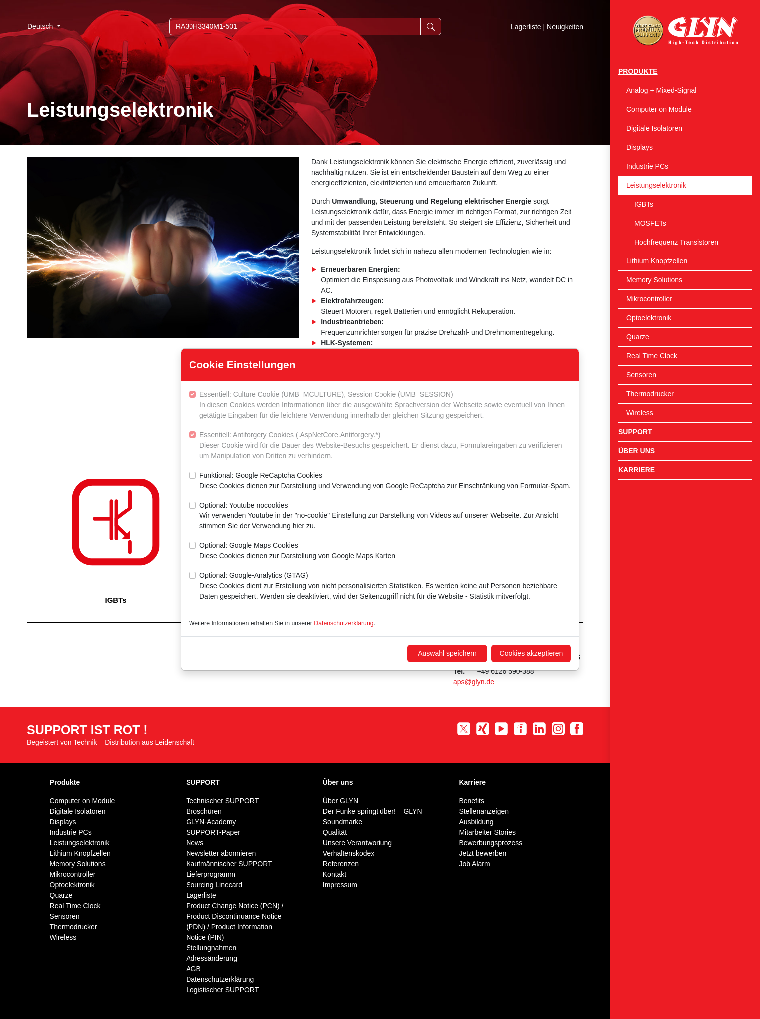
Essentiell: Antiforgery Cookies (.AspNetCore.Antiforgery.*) (385, 446)
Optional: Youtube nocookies (385, 516)
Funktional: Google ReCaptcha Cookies (384, 481)
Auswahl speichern (447, 653)
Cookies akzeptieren (531, 653)
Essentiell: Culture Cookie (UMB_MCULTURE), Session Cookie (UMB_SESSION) (385, 405)
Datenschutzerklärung (343, 623)
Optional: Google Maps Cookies (297, 551)
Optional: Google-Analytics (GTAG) (385, 586)
